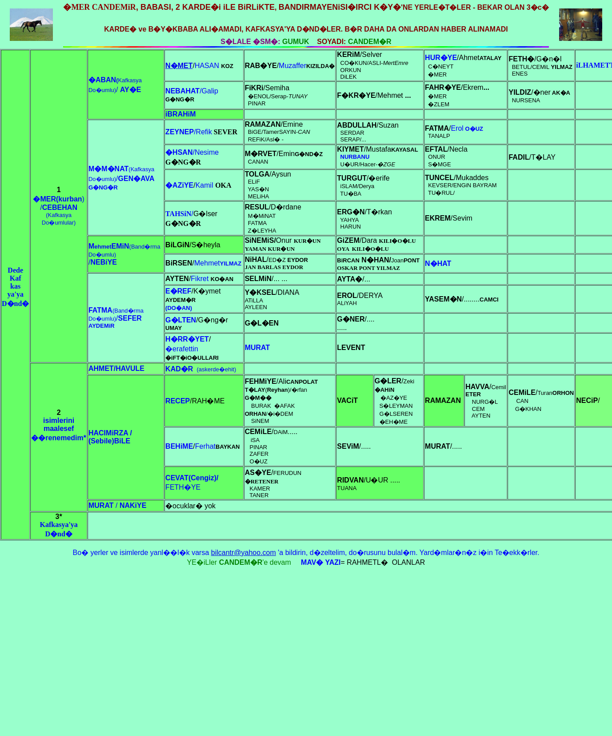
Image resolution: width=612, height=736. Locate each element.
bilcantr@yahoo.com (243, 552)
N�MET (178, 65)
